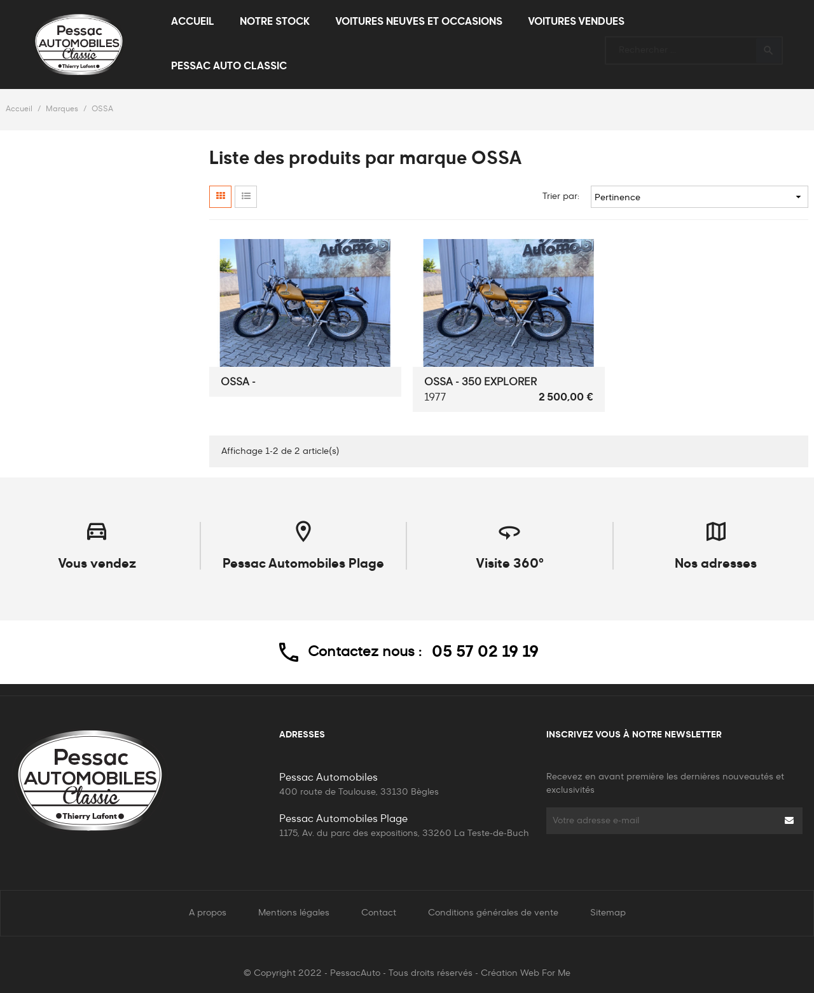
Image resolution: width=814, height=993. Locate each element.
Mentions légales (293, 912)
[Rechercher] (694, 45)
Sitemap (608, 912)
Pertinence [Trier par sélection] (699, 197)
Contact (378, 912)
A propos (207, 912)
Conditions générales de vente (493, 912)
